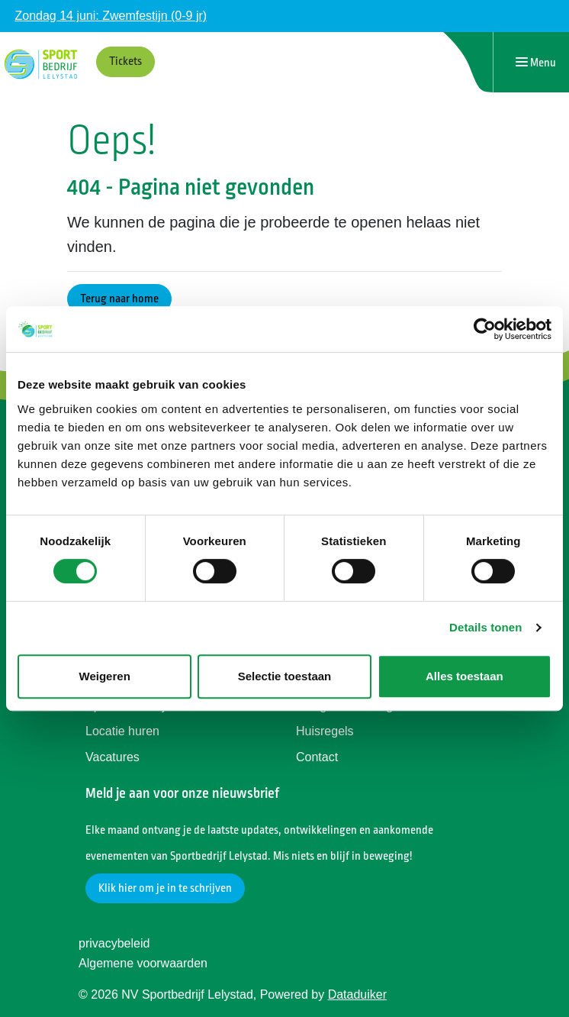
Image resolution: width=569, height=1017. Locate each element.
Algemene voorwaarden (143, 963)
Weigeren (104, 676)
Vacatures (112, 757)
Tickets (125, 61)
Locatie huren (122, 731)
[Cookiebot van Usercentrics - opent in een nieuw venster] (484, 329)
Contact (317, 757)
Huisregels (325, 731)
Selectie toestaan (285, 676)
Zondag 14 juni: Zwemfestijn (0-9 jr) (110, 15)
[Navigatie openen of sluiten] (536, 62)
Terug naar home (119, 299)
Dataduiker (357, 994)
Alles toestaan (464, 676)
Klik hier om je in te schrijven (165, 888)
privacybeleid (114, 943)
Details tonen (485, 627)
